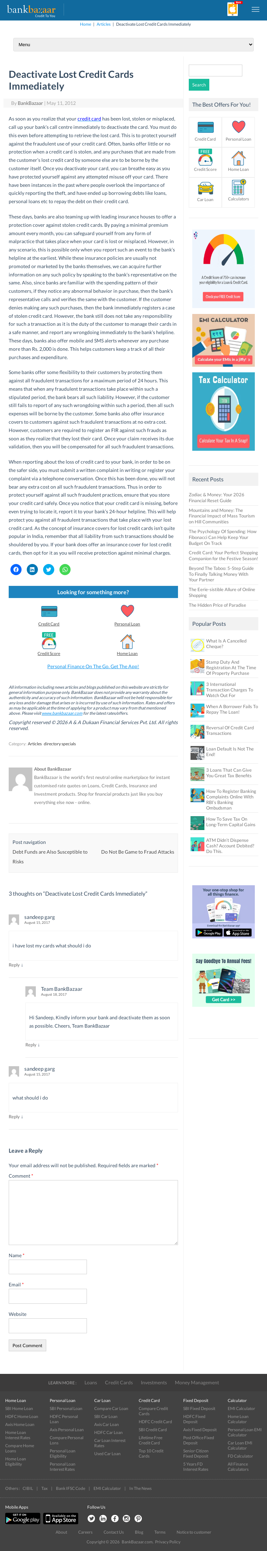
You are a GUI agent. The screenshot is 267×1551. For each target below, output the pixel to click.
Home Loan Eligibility (15, 1461)
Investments (154, 1382)
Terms (159, 1532)
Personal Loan (127, 624)
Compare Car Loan (111, 1408)
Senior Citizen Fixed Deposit (196, 1453)
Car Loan (205, 199)
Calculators (238, 198)
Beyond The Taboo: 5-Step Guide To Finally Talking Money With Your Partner (221, 574)
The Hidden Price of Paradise (217, 605)
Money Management (197, 1382)
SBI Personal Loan (66, 1408)
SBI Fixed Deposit (199, 1408)
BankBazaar (30, 103)
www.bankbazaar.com (62, 713)
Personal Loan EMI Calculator (245, 1432)
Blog (139, 1532)
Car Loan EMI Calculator (240, 1445)
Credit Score (49, 653)
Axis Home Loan (19, 1424)
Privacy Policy (167, 1541)
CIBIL (28, 1488)
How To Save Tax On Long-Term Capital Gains (231, 821)
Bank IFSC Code (70, 1488)
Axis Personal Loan (67, 1429)
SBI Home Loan (19, 1408)
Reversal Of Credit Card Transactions (230, 730)
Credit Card (48, 624)
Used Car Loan (107, 1453)
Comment (21, 1176)
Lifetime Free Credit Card (150, 1440)
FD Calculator (240, 1456)
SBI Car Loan (106, 1416)
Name (17, 1255)
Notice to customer (194, 1532)
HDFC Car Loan (108, 1432)
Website (17, 1314)
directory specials (60, 743)
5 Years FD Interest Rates (195, 1466)
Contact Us (114, 1532)
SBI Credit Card (153, 1429)
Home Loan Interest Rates (17, 1435)
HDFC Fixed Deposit (194, 1419)
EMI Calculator (241, 1408)
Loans (90, 1382)
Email (16, 1284)
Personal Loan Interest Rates (62, 1466)
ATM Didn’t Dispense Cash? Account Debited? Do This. (230, 845)
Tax (44, 1488)
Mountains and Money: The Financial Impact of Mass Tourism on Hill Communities (222, 516)
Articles (104, 24)
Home (85, 24)
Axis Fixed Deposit (200, 1429)
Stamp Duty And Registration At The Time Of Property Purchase (231, 667)
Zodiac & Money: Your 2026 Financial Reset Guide (216, 497)
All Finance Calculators (238, 1466)
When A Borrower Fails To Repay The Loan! (232, 709)
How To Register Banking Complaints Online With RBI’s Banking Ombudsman (231, 799)
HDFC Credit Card (155, 1421)
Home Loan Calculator (238, 1419)
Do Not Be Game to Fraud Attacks (137, 852)
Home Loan (127, 653)
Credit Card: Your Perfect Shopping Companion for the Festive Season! (223, 555)
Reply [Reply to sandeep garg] (14, 965)
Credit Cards (119, 1382)
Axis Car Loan (106, 1424)
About (61, 1532)
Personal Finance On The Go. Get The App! (93, 666)
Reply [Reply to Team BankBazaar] (31, 1044)
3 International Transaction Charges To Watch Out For (229, 689)
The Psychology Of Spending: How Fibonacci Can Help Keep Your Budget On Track (223, 537)
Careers (85, 1532)
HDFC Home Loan (21, 1416)
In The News (140, 1488)
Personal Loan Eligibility (62, 1453)
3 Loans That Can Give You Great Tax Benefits (229, 772)
